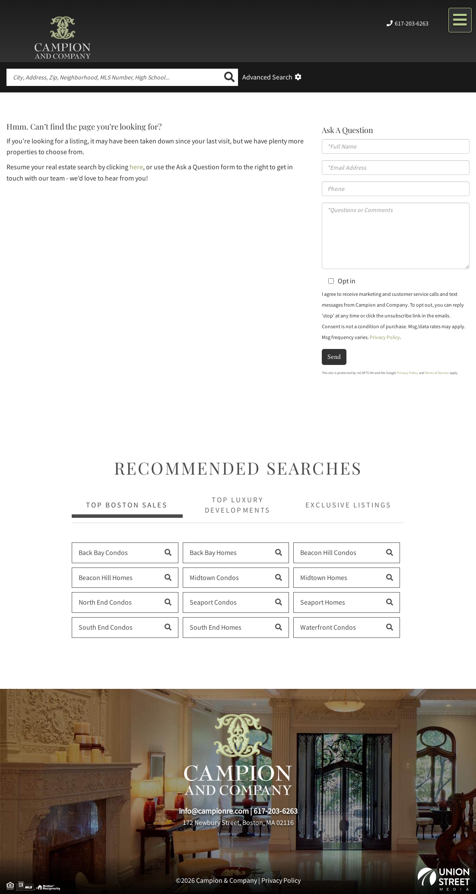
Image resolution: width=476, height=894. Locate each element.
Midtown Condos (214, 577)
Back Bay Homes (213, 552)
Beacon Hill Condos (328, 552)
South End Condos (106, 627)
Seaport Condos (213, 602)
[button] (229, 77)
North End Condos (105, 602)
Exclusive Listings (348, 505)
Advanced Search (267, 77)
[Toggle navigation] (460, 20)
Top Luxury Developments (237, 505)
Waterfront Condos (328, 627)
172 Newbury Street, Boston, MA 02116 (238, 822)
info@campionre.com (214, 811)
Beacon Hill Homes (106, 577)
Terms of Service (437, 373)
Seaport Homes (322, 602)
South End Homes (215, 627)
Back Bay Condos (103, 552)
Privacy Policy (385, 337)
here (136, 166)
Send (334, 356)
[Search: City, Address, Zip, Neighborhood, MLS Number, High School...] (113, 77)
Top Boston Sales (127, 505)
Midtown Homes (323, 577)
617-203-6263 (411, 23)
